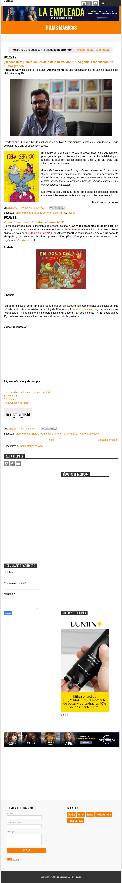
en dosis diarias (69, 433)
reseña (71, 212)
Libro (56, 212)
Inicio (51, 439)
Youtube (95, 3)
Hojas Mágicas (61, 27)
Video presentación (90, 433)
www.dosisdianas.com (84, 309)
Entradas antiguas (108, 439)
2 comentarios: (27, 428)
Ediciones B (27, 240)
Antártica (9, 399)
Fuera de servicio (42, 212)
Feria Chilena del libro (16, 402)
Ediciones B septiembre (45, 433)
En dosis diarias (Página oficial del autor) (27, 392)
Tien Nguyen (76, 877)
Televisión (100, 814)
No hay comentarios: (32, 207)
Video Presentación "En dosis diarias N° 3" (34, 222)
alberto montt (23, 212)
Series (90, 814)
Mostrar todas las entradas (93, 49)
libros (63, 212)
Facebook (89, 3)
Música (81, 814)
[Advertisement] (27, 493)
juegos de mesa (75, 820)
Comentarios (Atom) (31, 446)
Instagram (84, 3)
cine (109, 814)
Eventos (71, 814)
